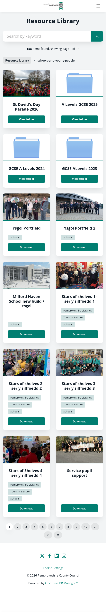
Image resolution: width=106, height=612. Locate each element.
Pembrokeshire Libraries (77, 310)
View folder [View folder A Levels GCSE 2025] (79, 119)
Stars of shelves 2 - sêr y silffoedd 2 (26, 386)
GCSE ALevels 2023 (79, 168)
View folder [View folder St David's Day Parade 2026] (26, 119)
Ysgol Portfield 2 (79, 228)
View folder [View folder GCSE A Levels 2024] (26, 179)
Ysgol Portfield (27, 228)
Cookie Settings (53, 568)
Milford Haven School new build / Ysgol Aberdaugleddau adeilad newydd (26, 306)
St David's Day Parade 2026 (26, 107)
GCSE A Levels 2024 (27, 168)
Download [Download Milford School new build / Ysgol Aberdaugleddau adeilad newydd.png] (26, 334)
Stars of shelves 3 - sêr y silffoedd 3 (79, 386)
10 (85, 526)
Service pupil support (79, 473)
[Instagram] (64, 556)
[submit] (97, 36)
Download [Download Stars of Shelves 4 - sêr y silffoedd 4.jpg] (26, 508)
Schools (14, 237)
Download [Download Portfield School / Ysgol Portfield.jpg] (26, 247)
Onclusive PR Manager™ (61, 583)
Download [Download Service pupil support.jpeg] (79, 508)
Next (48, 534)
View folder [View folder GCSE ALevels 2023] (79, 179)
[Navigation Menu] (98, 6)
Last (58, 534)
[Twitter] (42, 556)
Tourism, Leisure (73, 317)
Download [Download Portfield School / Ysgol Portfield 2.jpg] (79, 247)
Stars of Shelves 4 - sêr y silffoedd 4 (26, 473)
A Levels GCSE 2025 (80, 104)
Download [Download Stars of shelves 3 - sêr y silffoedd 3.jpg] (79, 421)
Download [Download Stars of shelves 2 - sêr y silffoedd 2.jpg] (26, 421)
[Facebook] (49, 556)
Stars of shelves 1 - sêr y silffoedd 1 (79, 299)
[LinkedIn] (57, 556)
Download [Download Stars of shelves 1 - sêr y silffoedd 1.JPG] (79, 334)
